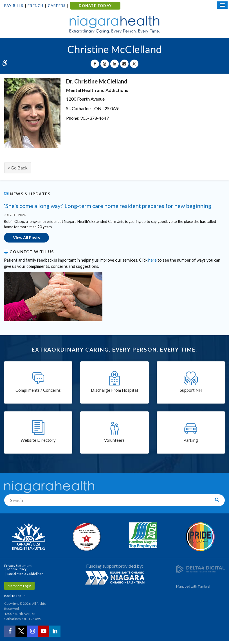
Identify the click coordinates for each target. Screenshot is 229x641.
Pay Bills (13, 5)
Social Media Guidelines (25, 574)
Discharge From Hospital (114, 390)
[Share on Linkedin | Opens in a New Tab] (114, 64)
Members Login (19, 586)
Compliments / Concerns (38, 390)
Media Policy (16, 569)
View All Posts (26, 237)
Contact (146, 5)
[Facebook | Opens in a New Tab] (9, 631)
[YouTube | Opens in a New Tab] (43, 631)
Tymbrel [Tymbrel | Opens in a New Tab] (204, 586)
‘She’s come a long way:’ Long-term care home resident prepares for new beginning (107, 205)
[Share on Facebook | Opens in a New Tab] (95, 64)
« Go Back (18, 167)
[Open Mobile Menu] (222, 5)
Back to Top (12, 596)
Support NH (191, 390)
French (35, 5)
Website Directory (38, 440)
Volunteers (114, 440)
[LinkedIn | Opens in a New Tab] (54, 631)
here (152, 260)
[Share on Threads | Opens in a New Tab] (104, 64)
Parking (190, 440)
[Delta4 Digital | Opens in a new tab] (200, 569)
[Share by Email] (124, 64)
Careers (57, 5)
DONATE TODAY (95, 5)
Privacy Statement (18, 565)
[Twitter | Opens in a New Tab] (21, 631)
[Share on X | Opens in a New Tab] (134, 64)
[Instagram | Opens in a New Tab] (32, 631)
